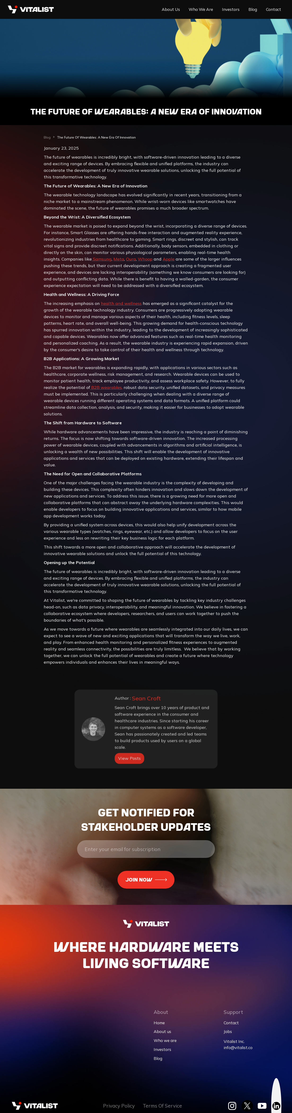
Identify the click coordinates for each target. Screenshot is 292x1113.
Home (159, 1023)
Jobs (228, 1031)
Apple (168, 261)
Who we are (201, 9)
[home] (31, 9)
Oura (131, 261)
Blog (252, 9)
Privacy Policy (119, 1105)
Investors (231, 9)
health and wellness (121, 305)
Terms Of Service (162, 1105)
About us (171, 9)
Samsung (102, 261)
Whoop (145, 261)
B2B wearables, (106, 389)
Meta (118, 261)
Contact (273, 9)
